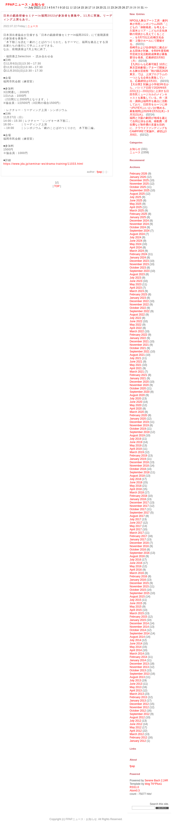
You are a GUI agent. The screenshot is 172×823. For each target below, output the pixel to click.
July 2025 (135, 197)
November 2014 (139, 626)
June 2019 (136, 442)
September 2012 (140, 714)
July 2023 (135, 277)
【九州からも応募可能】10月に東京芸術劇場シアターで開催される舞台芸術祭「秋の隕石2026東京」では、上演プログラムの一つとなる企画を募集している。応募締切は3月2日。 (149, 73)
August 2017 (137, 516)
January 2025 (138, 217)
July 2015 (135, 599)
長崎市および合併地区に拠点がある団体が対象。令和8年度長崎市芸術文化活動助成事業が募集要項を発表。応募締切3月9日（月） (149, 54)
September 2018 (140, 472)
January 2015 (138, 620)
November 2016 (139, 546)
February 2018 (138, 495)
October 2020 (138, 388)
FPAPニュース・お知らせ (25, 4)
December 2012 (139, 704)
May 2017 (136, 526)
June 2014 (136, 643)
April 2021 (136, 368)
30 (138, 7)
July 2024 (135, 237)
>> (146, 7)
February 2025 (138, 213)
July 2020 (135, 398)
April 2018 (136, 489)
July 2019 (135, 438)
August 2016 (137, 556)
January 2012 (138, 740)
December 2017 (139, 502)
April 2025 (136, 207)
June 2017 (136, 522)
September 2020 (140, 391)
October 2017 (138, 509)
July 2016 (135, 559)
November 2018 (139, 465)
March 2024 (137, 250)
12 (71, 7)
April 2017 (136, 529)
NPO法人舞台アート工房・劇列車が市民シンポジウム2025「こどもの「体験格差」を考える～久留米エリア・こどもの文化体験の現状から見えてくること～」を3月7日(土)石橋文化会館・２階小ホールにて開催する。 (149, 32)
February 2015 (138, 616)
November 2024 (139, 224)
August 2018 (137, 475)
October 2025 (138, 187)
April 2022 (136, 328)
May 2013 (136, 687)
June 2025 (136, 200)
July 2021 (135, 358)
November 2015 (139, 586)
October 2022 (138, 307)
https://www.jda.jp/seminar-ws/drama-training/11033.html (43, 163)
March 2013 (137, 693)
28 (130, 7)
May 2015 (136, 606)
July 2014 (135, 640)
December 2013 (139, 663)
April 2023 (136, 287)
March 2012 (137, 734)
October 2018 (138, 469)
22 (108, 7)
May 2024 (136, 244)
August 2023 (137, 274)
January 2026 (138, 177)
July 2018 (135, 479)
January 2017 (138, 539)
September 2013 (140, 673)
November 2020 (139, 385)
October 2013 (138, 670)
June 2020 (136, 401)
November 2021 (139, 344)
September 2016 (140, 552)
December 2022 (139, 301)
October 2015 (138, 589)
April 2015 (136, 610)
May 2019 (136, 445)
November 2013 (139, 667)
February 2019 (138, 455)
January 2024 (138, 257)
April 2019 (136, 448)
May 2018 (136, 485)
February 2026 (138, 173)
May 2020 (136, 405)
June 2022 (136, 321)
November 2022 (139, 304)
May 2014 (136, 646)
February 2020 (138, 415)
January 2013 (138, 700)
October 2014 (138, 630)
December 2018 (139, 462)
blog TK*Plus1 (153, 783)
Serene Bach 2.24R (156, 780)
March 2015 (137, 613)
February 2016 (138, 576)
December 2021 (139, 341)
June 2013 (136, 683)
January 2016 (138, 579)
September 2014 (140, 633)
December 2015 (139, 583)
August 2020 (137, 395)
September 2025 (140, 190)
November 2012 (139, 707)
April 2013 (136, 690)
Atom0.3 (135, 790)
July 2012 (135, 720)
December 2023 (139, 260)
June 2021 (136, 361)
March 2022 (137, 331)
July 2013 (135, 680)
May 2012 (136, 727)
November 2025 (139, 183)
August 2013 (137, 677)
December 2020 (139, 381)
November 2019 (139, 425)
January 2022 (138, 338)
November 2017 (139, 505)
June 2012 (136, 724)
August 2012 (137, 717)
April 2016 (136, 569)
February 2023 (138, 294)
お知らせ (135, 149)
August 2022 (137, 314)
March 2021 (137, 371)
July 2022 (135, 318)
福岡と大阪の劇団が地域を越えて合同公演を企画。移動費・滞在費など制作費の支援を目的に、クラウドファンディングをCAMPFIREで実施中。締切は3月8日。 (148, 126)
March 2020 (137, 412)
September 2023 (140, 271)
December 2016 (139, 542)
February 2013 (138, 697)
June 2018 (136, 482)
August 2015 (137, 596)
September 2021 (140, 351)
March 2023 (137, 291)
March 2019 (137, 452)
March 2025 (137, 210)
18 (93, 7)
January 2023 (138, 297)
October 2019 (138, 428)
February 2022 (138, 334)
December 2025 (139, 180)
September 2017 (140, 512)
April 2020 (136, 408)
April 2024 (136, 247)
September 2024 (140, 230)
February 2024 (138, 254)
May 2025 (136, 203)
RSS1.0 (134, 787)
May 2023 (136, 284)
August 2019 (137, 435)
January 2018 (138, 499)
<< (26, 7)
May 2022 (136, 324)
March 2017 (137, 532)
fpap (99, 171)
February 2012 (138, 737)
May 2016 (136, 566)
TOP (57, 186)
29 (134, 7)
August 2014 (137, 636)
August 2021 (137, 354)
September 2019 (140, 432)
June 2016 (136, 563)
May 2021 (136, 365)
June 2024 (136, 240)
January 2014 (138, 660)
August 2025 (137, 193)
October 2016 (138, 549)
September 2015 (140, 593)
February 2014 (138, 657)
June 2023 (136, 281)
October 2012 (138, 710)
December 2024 (139, 220)
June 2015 (136, 603)
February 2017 (138, 536)
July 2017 (135, 519)
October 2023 (138, 267)
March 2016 (137, 573)
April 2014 (136, 650)
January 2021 (138, 378)
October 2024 (138, 227)
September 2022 (140, 311)
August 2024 (137, 234)
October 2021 (138, 348)
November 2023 (139, 264)
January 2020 (138, 418)
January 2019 (138, 459)
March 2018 (137, 492)
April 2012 (136, 730)
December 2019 (139, 422)
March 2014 (137, 653)
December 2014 (139, 623)
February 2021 (138, 375)
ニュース (32, 26)
